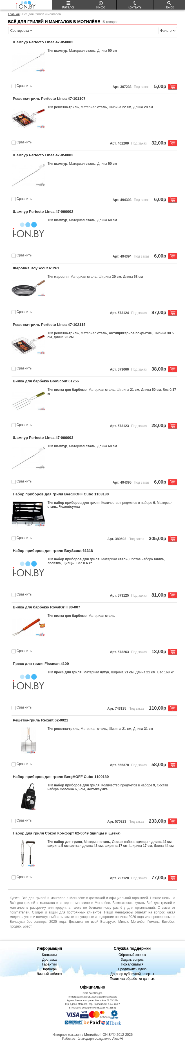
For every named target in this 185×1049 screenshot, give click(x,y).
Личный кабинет (49, 974)
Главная (14, 14)
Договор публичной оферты (132, 974)
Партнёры (49, 969)
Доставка (49, 960)
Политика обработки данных (132, 979)
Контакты (49, 955)
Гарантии (49, 964)
